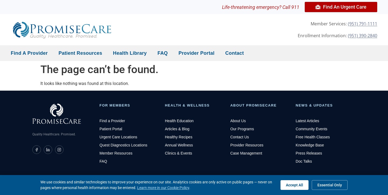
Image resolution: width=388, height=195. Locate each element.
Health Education (179, 121)
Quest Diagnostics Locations (123, 145)
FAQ (163, 53)
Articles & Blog (177, 129)
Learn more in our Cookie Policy (163, 188)
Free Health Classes (313, 137)
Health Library (130, 53)
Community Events (311, 129)
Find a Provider (29, 53)
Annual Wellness (179, 145)
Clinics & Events (178, 153)
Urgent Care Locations (118, 137)
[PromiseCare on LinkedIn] (48, 149)
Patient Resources (80, 53)
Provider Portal (197, 53)
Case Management (246, 153)
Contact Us (239, 137)
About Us (238, 121)
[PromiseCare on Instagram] (59, 149)
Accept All (294, 185)
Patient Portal (110, 129)
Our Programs (242, 129)
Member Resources (115, 153)
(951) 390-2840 (362, 36)
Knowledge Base (310, 145)
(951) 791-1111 (362, 24)
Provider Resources (247, 145)
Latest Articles (307, 121)
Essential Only (329, 185)
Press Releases (309, 153)
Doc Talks (304, 161)
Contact (234, 53)
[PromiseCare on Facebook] (36, 149)
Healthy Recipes (178, 137)
